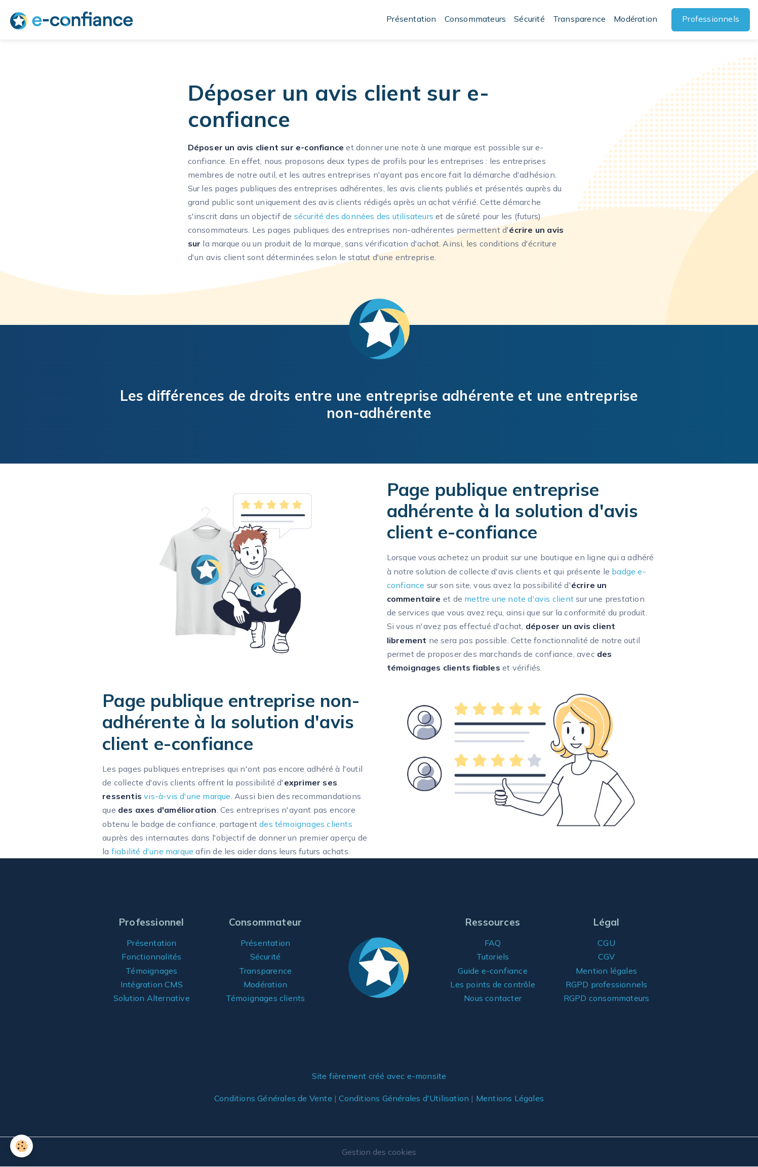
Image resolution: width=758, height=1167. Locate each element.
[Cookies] (21, 1146)
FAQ (493, 943)
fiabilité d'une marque (152, 851)
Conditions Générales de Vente (273, 1098)
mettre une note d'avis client (519, 599)
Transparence (579, 19)
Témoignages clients (265, 998)
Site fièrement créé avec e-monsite (379, 1076)
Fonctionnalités (151, 956)
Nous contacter (493, 998)
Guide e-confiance (492, 971)
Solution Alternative (151, 998)
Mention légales (606, 971)
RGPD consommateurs (607, 998)
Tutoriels (492, 956)
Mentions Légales (510, 1098)
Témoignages (151, 971)
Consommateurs (475, 19)
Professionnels (710, 19)
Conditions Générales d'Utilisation (404, 1098)
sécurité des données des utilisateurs (363, 216)
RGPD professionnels (607, 984)
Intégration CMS (152, 984)
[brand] (73, 20)
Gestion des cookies (379, 1152)
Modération (635, 19)
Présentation (411, 19)
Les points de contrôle (492, 984)
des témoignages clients (305, 824)
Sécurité (529, 19)
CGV (606, 956)
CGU (606, 943)
